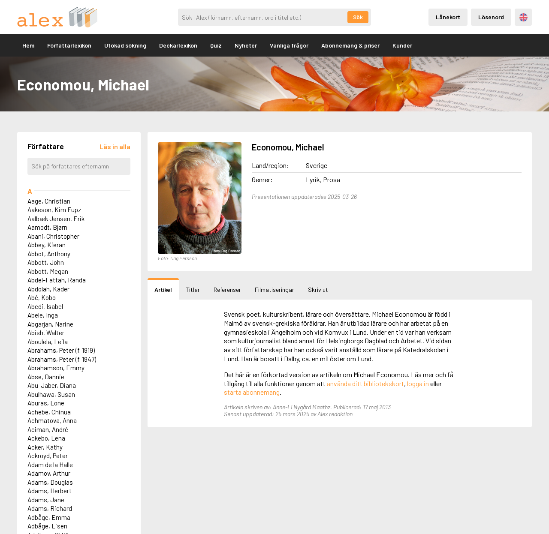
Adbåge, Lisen (47, 526)
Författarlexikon (69, 45)
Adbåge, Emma (48, 517)
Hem (28, 45)
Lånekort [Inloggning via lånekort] (448, 17)
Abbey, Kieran (46, 245)
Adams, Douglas (50, 482)
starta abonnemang (252, 392)
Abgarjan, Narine (50, 324)
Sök (358, 17)
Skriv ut (318, 289)
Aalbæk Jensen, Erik (55, 218)
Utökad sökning (125, 45)
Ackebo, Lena (46, 438)
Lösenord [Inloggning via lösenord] (491, 17)
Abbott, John (45, 262)
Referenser (227, 289)
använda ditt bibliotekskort (365, 383)
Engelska (523, 17)
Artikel (163, 289)
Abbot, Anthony (48, 254)
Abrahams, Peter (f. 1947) (61, 359)
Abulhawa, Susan (51, 394)
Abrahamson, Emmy (55, 368)
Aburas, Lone (45, 403)
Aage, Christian (48, 201)
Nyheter (246, 45)
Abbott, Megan (47, 271)
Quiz (216, 45)
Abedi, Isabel (45, 306)
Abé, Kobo (41, 297)
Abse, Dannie (45, 377)
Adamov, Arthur (48, 473)
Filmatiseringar (274, 289)
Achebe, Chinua (49, 412)
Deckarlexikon (178, 45)
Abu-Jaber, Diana (51, 385)
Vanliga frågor (289, 45)
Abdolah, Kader (48, 289)
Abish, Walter (45, 332)
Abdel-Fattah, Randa (56, 280)
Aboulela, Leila (47, 341)
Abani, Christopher (53, 236)
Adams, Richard (49, 508)
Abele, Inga (42, 315)
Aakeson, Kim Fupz (54, 209)
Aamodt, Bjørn (47, 227)
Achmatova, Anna (52, 420)
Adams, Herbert (49, 491)
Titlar (193, 289)
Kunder (402, 45)
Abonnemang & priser (350, 45)
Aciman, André (47, 429)
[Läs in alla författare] (115, 146)
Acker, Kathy (45, 447)
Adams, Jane (45, 500)
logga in (418, 383)
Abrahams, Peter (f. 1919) (61, 350)
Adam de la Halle (50, 464)
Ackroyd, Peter (47, 455)
